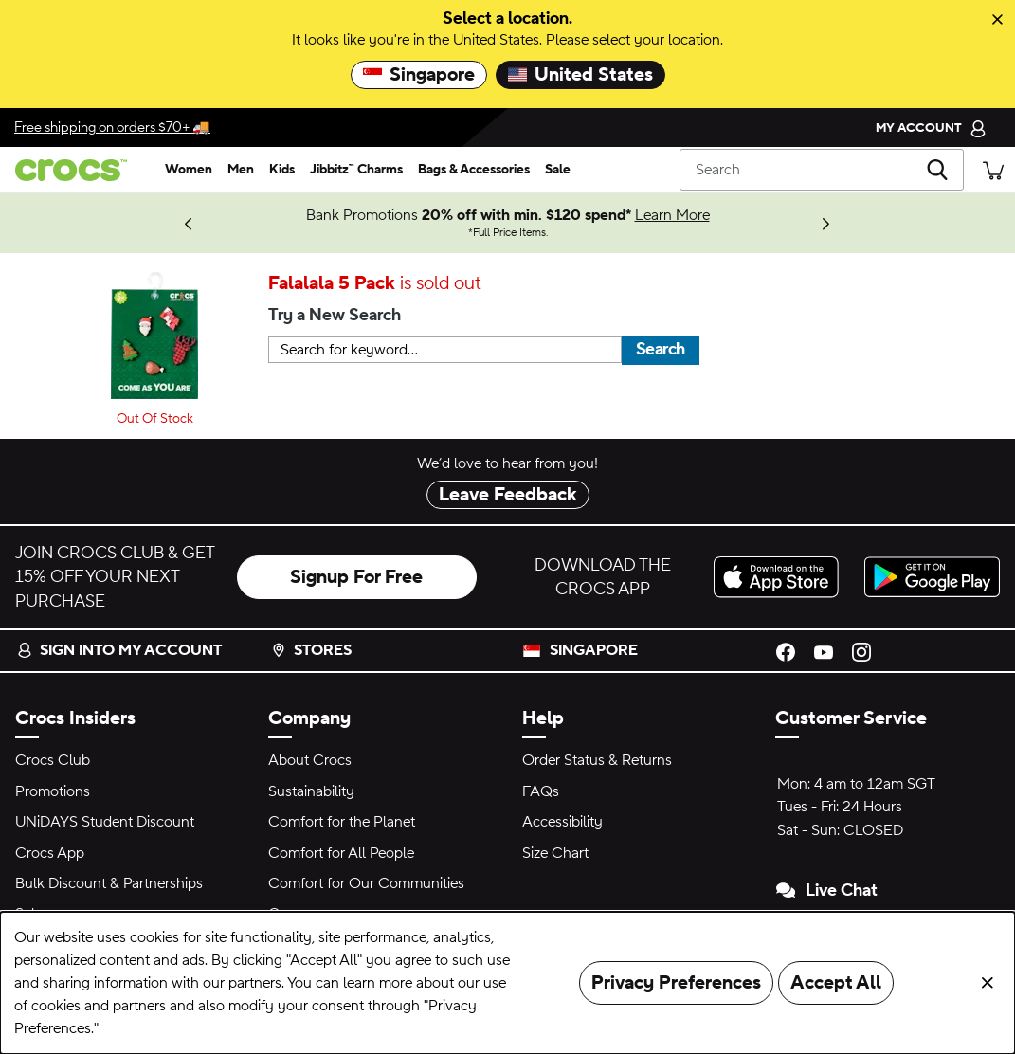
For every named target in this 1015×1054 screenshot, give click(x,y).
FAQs (540, 791)
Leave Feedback (508, 494)
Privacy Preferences (676, 983)
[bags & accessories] (473, 169)
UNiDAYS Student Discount (104, 821)
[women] (188, 169)
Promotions (52, 791)
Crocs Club (52, 760)
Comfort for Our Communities (366, 883)
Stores (311, 650)
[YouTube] (823, 650)
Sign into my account (119, 650)
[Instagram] (861, 650)
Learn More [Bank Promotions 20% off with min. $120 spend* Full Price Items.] (672, 215)
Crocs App (49, 853)
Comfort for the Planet (341, 821)
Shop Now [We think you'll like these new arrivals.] (88, 222)
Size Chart (555, 853)
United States (580, 75)
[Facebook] (785, 650)
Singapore (419, 75)
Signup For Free (356, 577)
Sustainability (311, 791)
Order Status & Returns (597, 760)
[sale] (557, 169)
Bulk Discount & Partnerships (109, 883)
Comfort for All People (341, 853)
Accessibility (562, 821)
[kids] (282, 169)
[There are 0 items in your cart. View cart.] (993, 169)
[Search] (822, 170)
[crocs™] (78, 170)
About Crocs (310, 760)
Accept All (835, 983)
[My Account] (931, 128)
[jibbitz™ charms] (356, 169)
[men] (241, 169)
